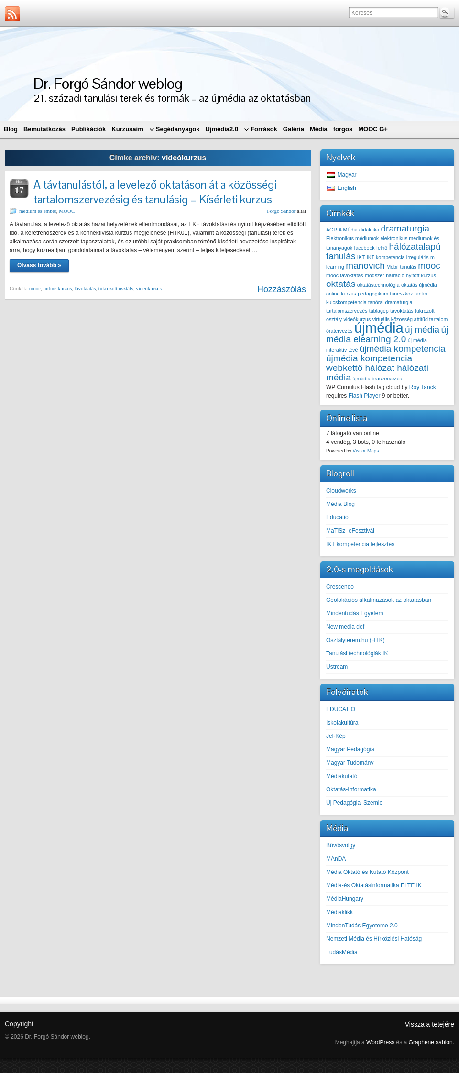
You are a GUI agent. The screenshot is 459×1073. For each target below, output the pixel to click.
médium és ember (37, 211)
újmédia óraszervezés (377, 378)
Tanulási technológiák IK (357, 653)
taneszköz (401, 293)
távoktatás (85, 288)
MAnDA (336, 858)
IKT (361, 257)
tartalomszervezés (346, 311)
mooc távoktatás (344, 275)
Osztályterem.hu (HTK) (355, 640)
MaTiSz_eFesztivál (350, 530)
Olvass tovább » (39, 265)
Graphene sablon (431, 1042)
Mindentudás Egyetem (354, 613)
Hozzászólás (281, 289)
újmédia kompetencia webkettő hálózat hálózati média (377, 367)
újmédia (379, 328)
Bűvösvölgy (340, 845)
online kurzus (58, 288)
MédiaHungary (344, 898)
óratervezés (339, 331)
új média (422, 330)
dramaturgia (405, 228)
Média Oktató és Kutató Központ (367, 872)
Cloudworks (341, 490)
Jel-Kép (336, 736)
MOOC (67, 211)
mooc (35, 288)
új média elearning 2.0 (387, 334)
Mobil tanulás (401, 267)
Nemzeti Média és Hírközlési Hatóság (374, 939)
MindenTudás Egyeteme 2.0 (362, 925)
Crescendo (340, 586)
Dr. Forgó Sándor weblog (107, 83)
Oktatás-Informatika (351, 789)
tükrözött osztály (115, 288)
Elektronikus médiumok (352, 238)
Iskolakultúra (342, 722)
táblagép (379, 311)
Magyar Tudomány (349, 762)
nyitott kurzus (421, 275)
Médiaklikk (339, 912)
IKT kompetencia (386, 257)
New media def (345, 626)
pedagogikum (373, 293)
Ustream (337, 666)
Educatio (337, 517)
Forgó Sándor (281, 211)
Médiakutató (341, 776)
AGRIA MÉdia (342, 229)
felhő (381, 248)
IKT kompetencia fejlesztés (360, 544)
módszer (374, 275)
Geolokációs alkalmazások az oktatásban (378, 600)
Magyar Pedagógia (350, 749)
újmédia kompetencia (403, 349)
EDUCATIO (340, 709)
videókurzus (149, 288)
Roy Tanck (422, 387)
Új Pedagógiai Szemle (354, 802)
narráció (395, 275)
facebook (364, 248)
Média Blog (340, 504)
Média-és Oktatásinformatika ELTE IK (374, 885)
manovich (365, 266)
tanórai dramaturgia (390, 302)
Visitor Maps (366, 450)
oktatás (340, 284)
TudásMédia (342, 952)
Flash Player (365, 395)
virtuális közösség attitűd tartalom (410, 319)
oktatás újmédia (419, 285)
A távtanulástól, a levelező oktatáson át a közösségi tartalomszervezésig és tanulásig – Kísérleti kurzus (154, 192)
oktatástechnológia (378, 285)
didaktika (369, 229)
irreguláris (417, 257)
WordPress (380, 1042)
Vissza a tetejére (429, 1024)
